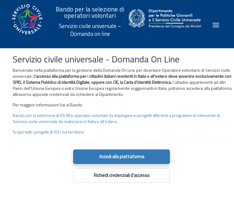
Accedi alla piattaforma (121, 156)
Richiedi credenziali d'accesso (122, 175)
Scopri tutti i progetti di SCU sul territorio (48, 132)
